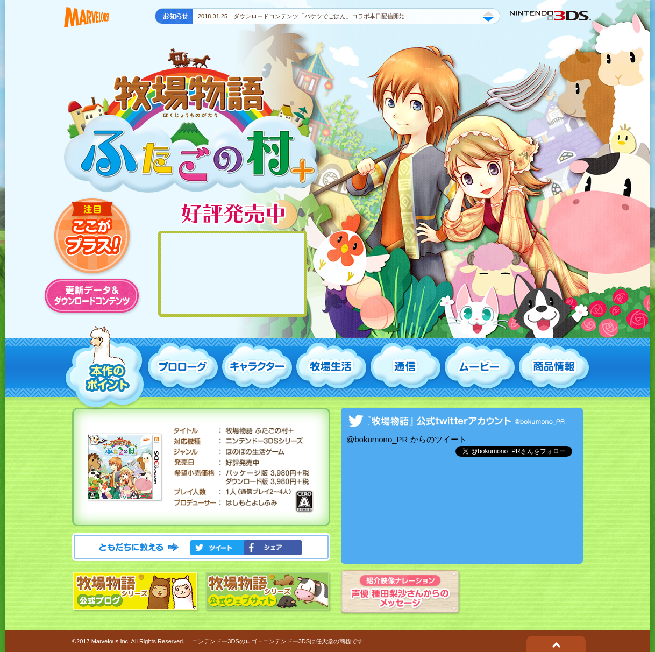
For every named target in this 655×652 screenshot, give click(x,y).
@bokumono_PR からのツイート (406, 439)
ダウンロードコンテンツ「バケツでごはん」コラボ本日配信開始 (319, 16)
